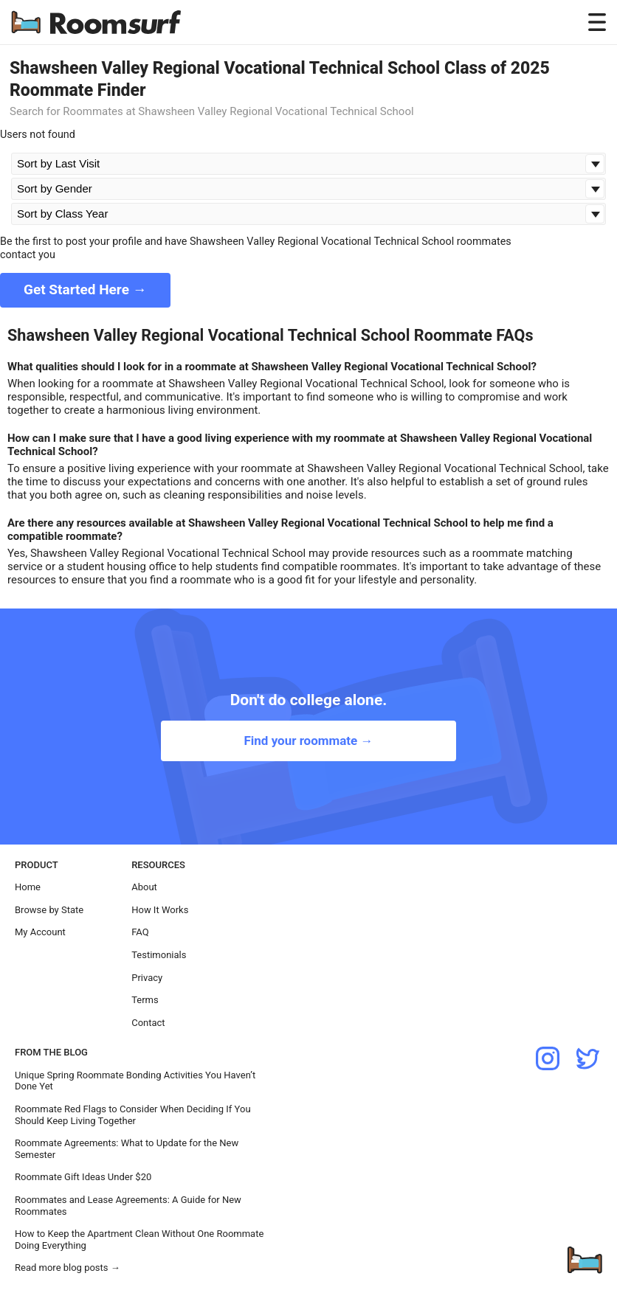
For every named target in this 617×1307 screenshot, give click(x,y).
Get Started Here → (85, 289)
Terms (145, 999)
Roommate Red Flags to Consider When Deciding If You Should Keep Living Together (133, 1114)
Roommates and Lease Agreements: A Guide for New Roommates (128, 1205)
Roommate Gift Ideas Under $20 (83, 1176)
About (144, 886)
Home (28, 886)
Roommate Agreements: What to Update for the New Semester (126, 1148)
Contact (148, 1022)
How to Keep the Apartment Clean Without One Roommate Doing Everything (139, 1239)
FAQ (139, 931)
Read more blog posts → (67, 1267)
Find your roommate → (308, 740)
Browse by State (49, 909)
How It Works (159, 909)
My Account (40, 931)
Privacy (146, 977)
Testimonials (158, 954)
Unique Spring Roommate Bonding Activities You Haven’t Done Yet (135, 1080)
